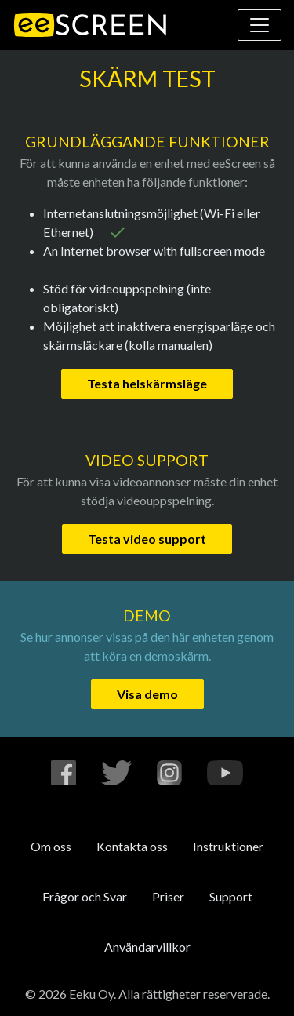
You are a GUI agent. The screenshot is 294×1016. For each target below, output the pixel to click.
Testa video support (147, 538)
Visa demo (147, 693)
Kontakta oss (132, 846)
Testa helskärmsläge (147, 383)
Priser (168, 896)
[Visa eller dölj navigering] (259, 25)
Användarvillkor (147, 946)
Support (230, 896)
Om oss (51, 846)
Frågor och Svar (84, 896)
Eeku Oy (91, 993)
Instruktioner (228, 846)
